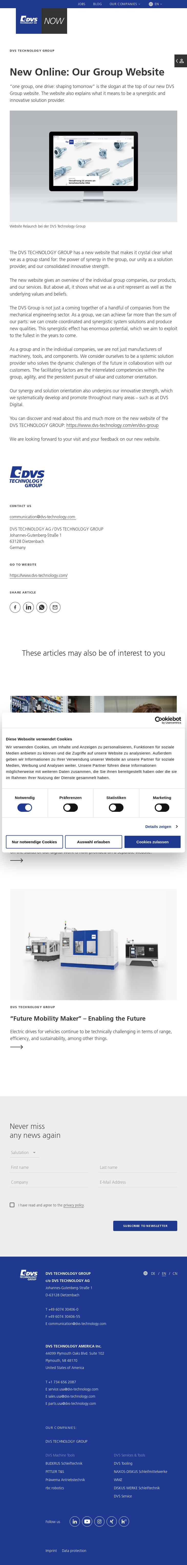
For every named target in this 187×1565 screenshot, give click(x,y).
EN (164, 1273)
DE (153, 1273)
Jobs (82, 4)
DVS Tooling (123, 1463)
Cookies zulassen (153, 842)
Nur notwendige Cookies (34, 842)
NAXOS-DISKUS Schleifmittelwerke (140, 1471)
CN (175, 1273)
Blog (97, 4)
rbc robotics (55, 1488)
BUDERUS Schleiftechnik (64, 1463)
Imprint (51, 1550)
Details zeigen (158, 826)
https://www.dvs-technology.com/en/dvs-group (112, 425)
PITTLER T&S (55, 1471)
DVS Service (123, 1496)
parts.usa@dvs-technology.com (72, 1403)
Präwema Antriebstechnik (65, 1479)
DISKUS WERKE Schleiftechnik (137, 1488)
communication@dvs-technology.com (43, 516)
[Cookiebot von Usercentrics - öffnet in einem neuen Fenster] (158, 720)
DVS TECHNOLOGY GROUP (66, 1441)
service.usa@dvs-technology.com (73, 1389)
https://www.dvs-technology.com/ (38, 575)
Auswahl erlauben (93, 842)
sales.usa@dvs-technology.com (71, 1396)
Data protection (74, 1550)
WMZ (118, 1479)
